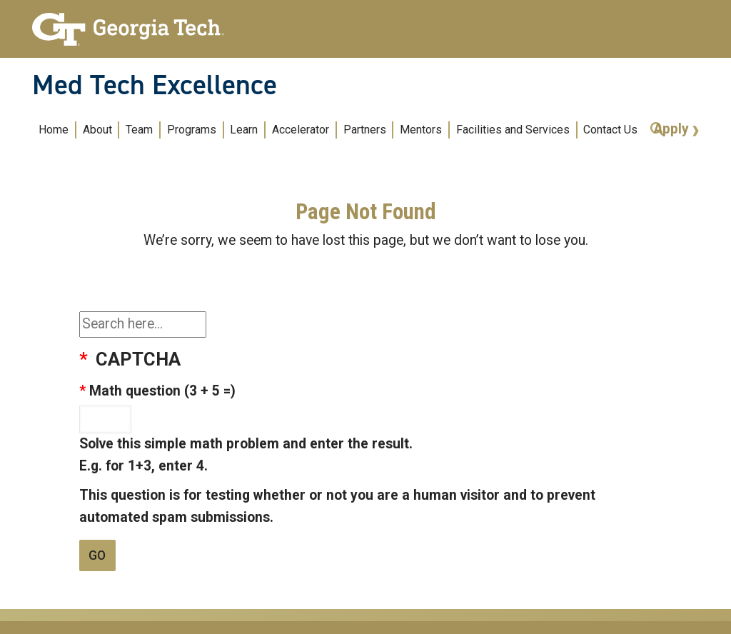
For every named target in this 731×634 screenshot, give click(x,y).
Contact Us (610, 129)
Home (54, 129)
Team (139, 129)
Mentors (421, 129)
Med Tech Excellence (154, 85)
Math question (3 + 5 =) (162, 391)
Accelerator (300, 129)
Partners (364, 129)
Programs (191, 129)
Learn (244, 129)
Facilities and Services (513, 129)
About (97, 129)
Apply (673, 129)
